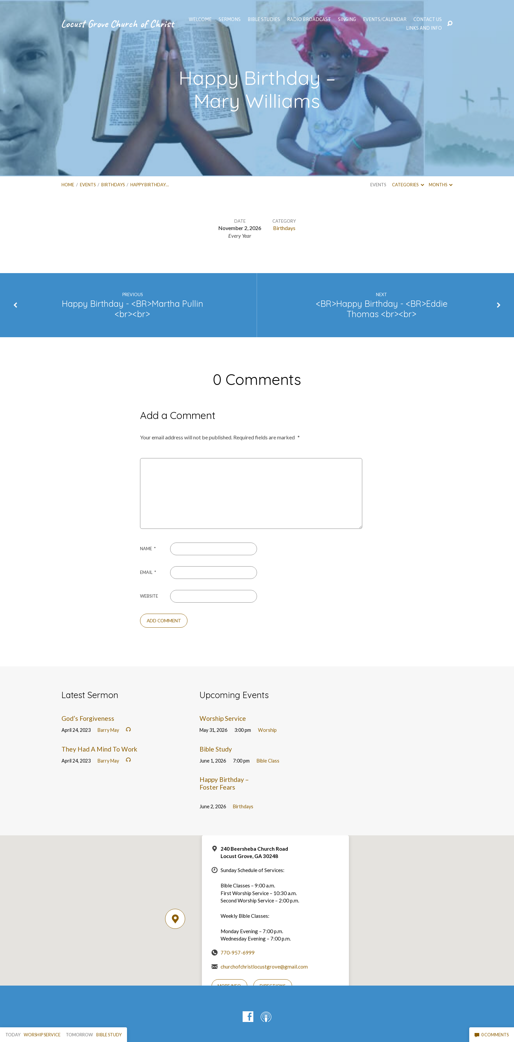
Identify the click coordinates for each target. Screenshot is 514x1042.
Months (441, 184)
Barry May (108, 730)
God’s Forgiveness (87, 718)
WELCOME (200, 19)
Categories (408, 184)
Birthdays (113, 184)
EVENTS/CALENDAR (384, 19)
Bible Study (216, 749)
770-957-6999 (238, 953)
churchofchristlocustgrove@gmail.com (264, 967)
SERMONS (230, 19)
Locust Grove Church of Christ (117, 23)
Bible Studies (264, 19)
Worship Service (223, 718)
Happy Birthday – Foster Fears (224, 783)
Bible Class (268, 761)
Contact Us (427, 19)
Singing (347, 19)
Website (149, 596)
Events (88, 184)
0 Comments (492, 1034)
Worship (267, 730)
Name (148, 548)
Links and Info (424, 28)
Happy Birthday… (149, 184)
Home (67, 184)
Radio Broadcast (309, 19)
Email (148, 572)
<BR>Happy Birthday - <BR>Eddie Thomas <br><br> (381, 308)
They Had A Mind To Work (99, 749)
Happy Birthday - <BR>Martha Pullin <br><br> (132, 308)
